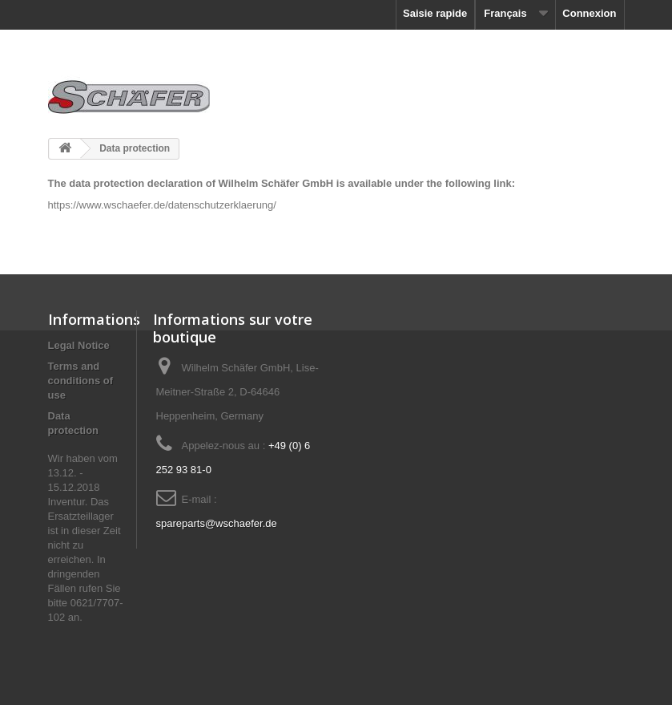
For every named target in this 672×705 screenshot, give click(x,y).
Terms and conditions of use (81, 380)
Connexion (589, 13)
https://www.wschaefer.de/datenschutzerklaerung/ (162, 205)
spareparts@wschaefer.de (216, 523)
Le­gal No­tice (79, 345)
